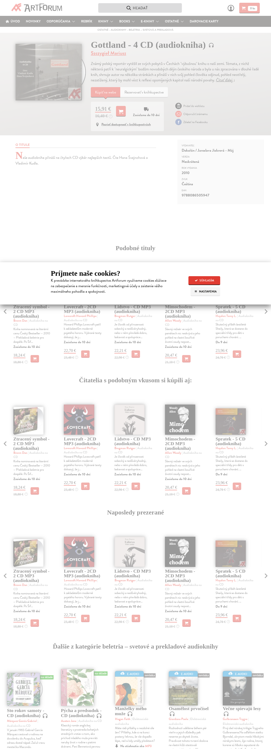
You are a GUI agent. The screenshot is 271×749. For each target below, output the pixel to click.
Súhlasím (204, 280)
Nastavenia (205, 291)
